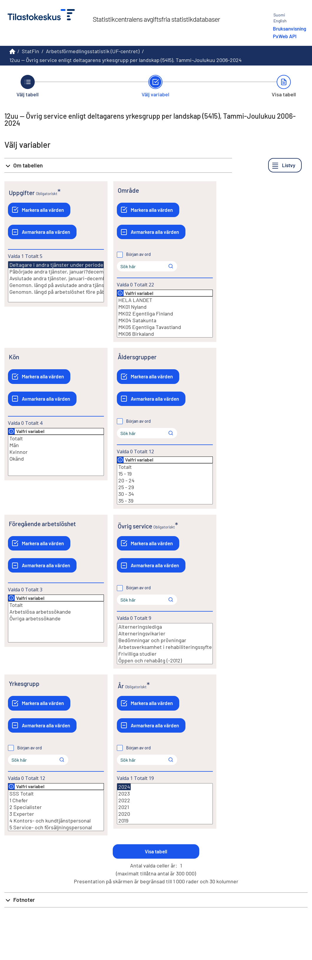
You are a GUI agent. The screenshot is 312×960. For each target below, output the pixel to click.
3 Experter (56, 813)
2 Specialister (56, 807)
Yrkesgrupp (24, 683)
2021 (165, 807)
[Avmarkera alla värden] (42, 232)
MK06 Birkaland (165, 333)
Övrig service (135, 526)
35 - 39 (165, 500)
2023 (165, 793)
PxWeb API (284, 36)
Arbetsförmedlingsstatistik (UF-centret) (93, 51)
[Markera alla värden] (39, 210)
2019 (165, 820)
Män (56, 445)
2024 (124, 786)
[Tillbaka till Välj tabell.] (27, 86)
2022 (165, 800)
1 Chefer (56, 800)
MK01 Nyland (165, 306)
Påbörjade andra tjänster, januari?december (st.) (56, 271)
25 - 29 (165, 487)
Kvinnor (56, 452)
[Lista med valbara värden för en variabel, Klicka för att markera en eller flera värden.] (56, 281)
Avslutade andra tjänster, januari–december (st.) (56, 278)
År (121, 685)
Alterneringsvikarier (165, 633)
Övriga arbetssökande (56, 618)
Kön (14, 356)
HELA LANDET (165, 300)
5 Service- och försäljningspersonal (56, 827)
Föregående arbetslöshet (42, 523)
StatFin (30, 51)
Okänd (56, 458)
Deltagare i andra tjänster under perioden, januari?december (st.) (85, 264)
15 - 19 (165, 473)
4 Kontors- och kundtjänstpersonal (56, 820)
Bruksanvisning (289, 28)
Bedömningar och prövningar (165, 640)
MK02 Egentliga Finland (165, 313)
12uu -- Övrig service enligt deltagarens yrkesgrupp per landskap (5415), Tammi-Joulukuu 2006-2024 (125, 60)
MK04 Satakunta (165, 320)
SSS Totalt (56, 793)
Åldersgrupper (137, 356)
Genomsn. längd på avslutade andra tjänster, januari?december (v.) (56, 285)
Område (128, 190)
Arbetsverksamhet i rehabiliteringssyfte (165, 647)
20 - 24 (165, 480)
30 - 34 (165, 494)
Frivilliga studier (165, 653)
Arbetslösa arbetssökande (56, 611)
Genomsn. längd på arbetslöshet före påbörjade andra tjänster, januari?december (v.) (56, 291)
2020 (165, 813)
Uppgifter (22, 192)
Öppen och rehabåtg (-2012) (165, 660)
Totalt (56, 438)
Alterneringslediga (165, 626)
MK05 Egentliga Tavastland (165, 327)
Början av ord (138, 254)
